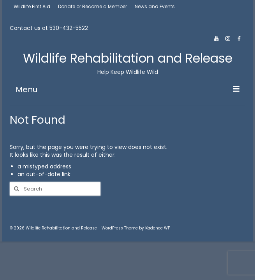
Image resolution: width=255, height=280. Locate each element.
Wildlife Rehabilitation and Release (127, 58)
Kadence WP (157, 228)
